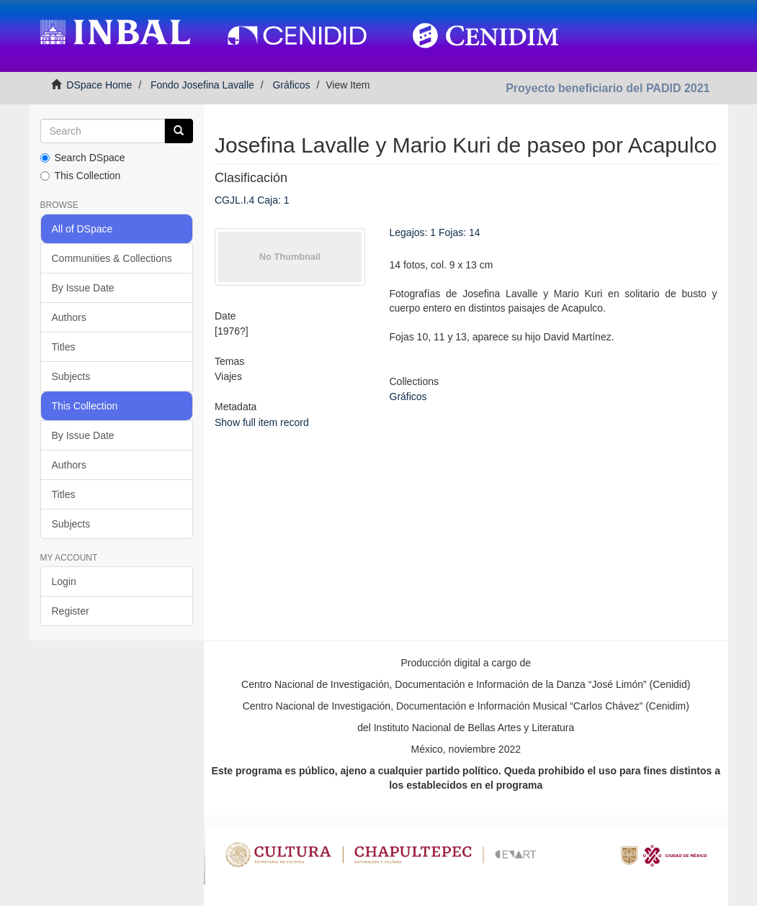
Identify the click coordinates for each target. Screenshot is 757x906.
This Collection (80, 175)
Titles (64, 347)
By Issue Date (83, 288)
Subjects (71, 376)
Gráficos (291, 85)
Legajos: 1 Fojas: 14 (435, 232)
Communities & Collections (112, 258)
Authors (69, 317)
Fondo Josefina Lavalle (202, 85)
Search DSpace (82, 157)
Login (64, 581)
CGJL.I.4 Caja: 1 (252, 200)
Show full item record (262, 422)
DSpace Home (99, 85)
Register (70, 611)
